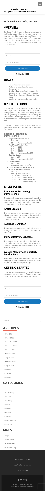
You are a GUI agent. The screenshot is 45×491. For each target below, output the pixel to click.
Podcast (8, 409)
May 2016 (9, 377)
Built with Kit (22, 74)
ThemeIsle (30, 487)
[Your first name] (22, 55)
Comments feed (10, 444)
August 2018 (9, 366)
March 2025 (9, 338)
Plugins (7, 405)
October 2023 (10, 350)
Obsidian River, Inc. (19, 9)
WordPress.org (10, 448)
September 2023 (11, 354)
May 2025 (9, 334)
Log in (7, 436)
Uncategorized (10, 420)
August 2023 (9, 358)
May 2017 (9, 369)
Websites (8, 424)
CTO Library (9, 393)
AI (6, 389)
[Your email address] (22, 62)
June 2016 (8, 373)
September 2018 (11, 362)
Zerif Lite (14, 487)
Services (8, 412)
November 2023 (11, 346)
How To (8, 397)
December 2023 (11, 342)
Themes (8, 416)
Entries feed (9, 440)
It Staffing (8, 401)
